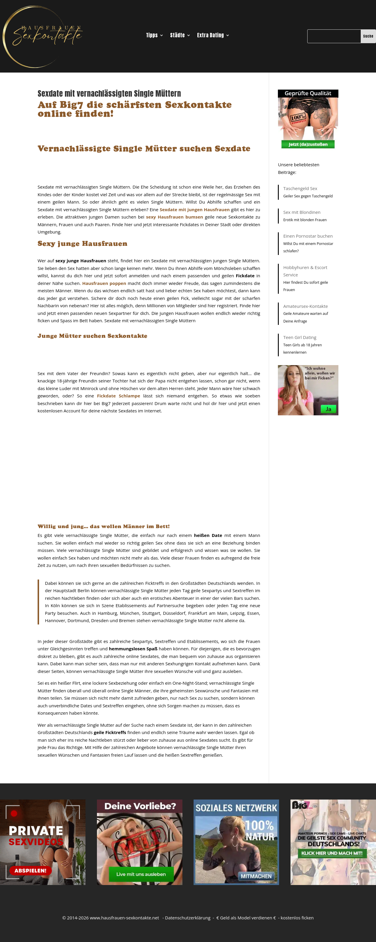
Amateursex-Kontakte (305, 306)
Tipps (152, 36)
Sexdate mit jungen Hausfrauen (195, 209)
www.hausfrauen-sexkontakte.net (124, 918)
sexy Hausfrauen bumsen (174, 217)
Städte (177, 36)
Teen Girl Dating (299, 337)
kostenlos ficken (297, 918)
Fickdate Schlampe (118, 396)
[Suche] (334, 36)
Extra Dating (210, 36)
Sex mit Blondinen (301, 212)
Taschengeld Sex (300, 188)
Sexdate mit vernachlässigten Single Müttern (109, 93)
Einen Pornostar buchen (308, 236)
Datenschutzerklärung (188, 918)
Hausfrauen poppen (104, 283)
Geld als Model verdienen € (248, 918)
